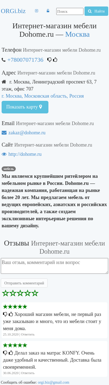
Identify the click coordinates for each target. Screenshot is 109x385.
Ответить (28, 334)
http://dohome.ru (22, 154)
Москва (77, 34)
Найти (96, 11)
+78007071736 (25, 60)
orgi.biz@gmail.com (53, 382)
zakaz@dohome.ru (23, 132)
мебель (9, 168)
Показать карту (24, 106)
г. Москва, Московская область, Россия (43, 95)
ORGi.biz (13, 11)
